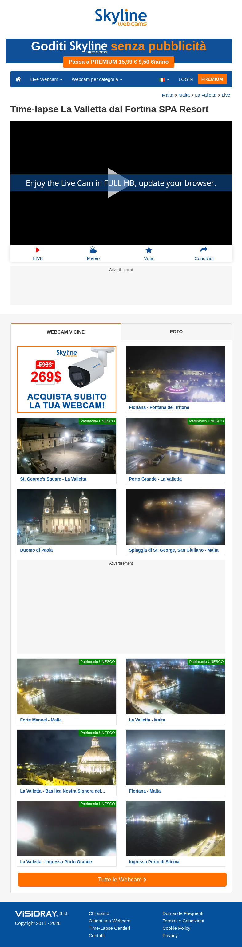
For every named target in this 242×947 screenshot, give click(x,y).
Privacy (170, 935)
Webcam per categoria (97, 79)
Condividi (204, 253)
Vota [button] (148, 253)
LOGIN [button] (186, 79)
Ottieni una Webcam (110, 920)
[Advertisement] (120, 289)
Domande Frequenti (183, 913)
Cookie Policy (177, 928)
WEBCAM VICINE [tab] (66, 331)
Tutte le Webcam (122, 879)
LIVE (38, 253)
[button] (164, 79)
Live (226, 95)
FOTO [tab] (176, 331)
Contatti (97, 935)
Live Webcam (46, 79)
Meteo (93, 253)
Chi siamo (99, 913)
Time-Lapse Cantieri (109, 928)
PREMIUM (212, 79)
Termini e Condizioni (183, 920)
